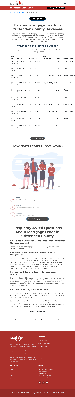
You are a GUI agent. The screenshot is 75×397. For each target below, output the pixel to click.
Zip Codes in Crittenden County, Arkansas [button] (56, 322)
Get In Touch (13, 378)
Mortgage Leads (15, 12)
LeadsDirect (41, 352)
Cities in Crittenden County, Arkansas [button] (37, 322)
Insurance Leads (42, 340)
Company (12, 369)
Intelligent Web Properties (45, 358)
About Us (12, 372)
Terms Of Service (46, 392)
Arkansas (23, 12)
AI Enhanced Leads (43, 361)
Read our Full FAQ (37, 312)
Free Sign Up (37, 19)
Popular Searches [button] (18, 321)
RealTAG (40, 355)
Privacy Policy (55, 392)
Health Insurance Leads (44, 349)
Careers (12, 375)
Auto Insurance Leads (44, 343)
